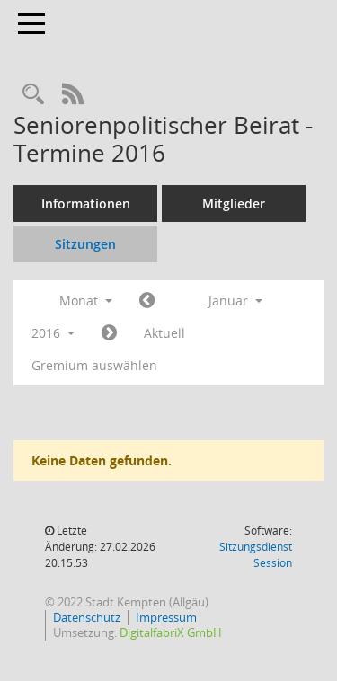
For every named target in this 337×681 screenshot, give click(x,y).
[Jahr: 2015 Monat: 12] (147, 301)
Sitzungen (85, 243)
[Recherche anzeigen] (33, 95)
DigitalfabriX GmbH (171, 632)
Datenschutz (86, 617)
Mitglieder (233, 203)
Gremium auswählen (94, 365)
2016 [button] (53, 332)
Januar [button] (235, 300)
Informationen (85, 203)
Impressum (166, 617)
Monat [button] (85, 300)
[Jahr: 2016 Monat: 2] (109, 333)
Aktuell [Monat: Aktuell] (164, 332)
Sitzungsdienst (255, 554)
